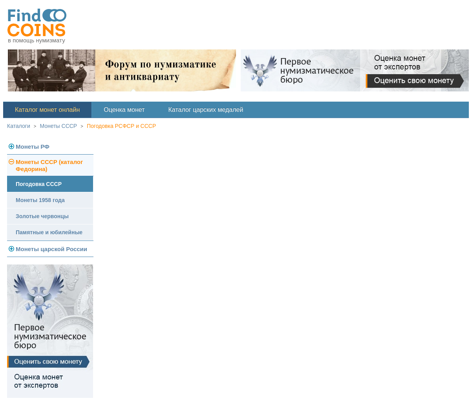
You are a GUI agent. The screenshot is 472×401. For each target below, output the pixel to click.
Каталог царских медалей (205, 109)
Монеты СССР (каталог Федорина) (49, 165)
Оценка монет (124, 109)
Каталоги (18, 126)
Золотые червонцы (42, 216)
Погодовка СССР (39, 184)
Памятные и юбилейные (49, 232)
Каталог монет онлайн (47, 109)
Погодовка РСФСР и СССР (121, 126)
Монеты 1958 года (40, 200)
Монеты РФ (32, 146)
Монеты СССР (58, 126)
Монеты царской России (51, 249)
